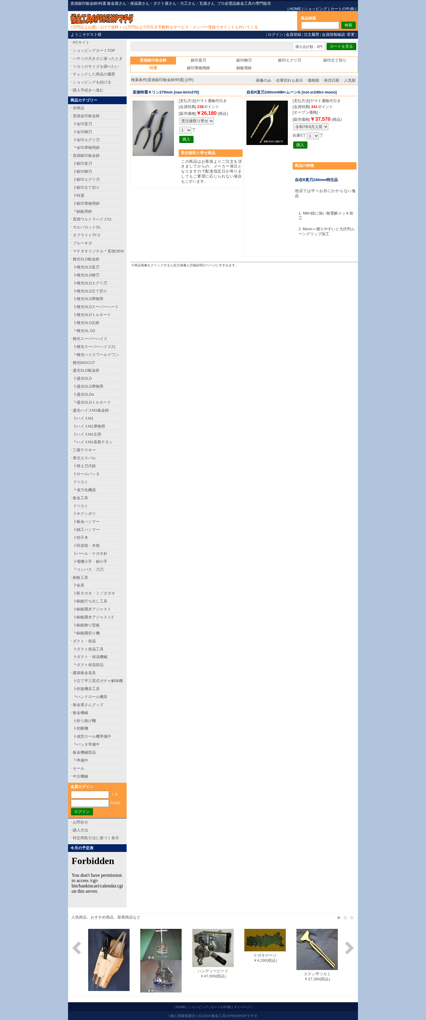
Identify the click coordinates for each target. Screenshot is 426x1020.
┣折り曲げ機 (84, 720)
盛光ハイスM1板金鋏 (91, 410)
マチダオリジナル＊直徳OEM (98, 251)
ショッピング (315, 9)
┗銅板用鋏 (82, 211)
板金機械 (80, 712)
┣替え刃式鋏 (84, 466)
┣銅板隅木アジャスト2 (93, 617)
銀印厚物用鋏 (198, 68)
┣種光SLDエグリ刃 (90, 283)
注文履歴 (311, 34)
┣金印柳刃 (82, 132)
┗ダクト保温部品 (88, 665)
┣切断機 (80, 728)
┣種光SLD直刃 (86, 267)
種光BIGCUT (84, 362)
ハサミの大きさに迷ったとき (98, 58)
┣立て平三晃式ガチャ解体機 (98, 681)
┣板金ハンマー (86, 521)
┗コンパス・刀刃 (88, 569)
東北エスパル (84, 458)
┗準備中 (80, 760)
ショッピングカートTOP (94, 50)
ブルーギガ (82, 243)
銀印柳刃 (244, 60)
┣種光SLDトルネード (92, 314)
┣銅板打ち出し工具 (90, 601)
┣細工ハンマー (86, 529)
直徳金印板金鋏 (86, 116)
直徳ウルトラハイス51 (92, 219)
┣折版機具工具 (86, 689)
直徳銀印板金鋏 (86, 155)
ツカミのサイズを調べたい (96, 66)
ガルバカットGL (87, 227)
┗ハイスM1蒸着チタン (93, 442)
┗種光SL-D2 (84, 330)
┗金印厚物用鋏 (86, 147)
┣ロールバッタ (86, 474)
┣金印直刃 (82, 124)
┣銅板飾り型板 (86, 625)
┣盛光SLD (82, 378)
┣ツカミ (80, 482)
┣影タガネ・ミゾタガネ (94, 593)
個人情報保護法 (182, 1016)
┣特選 (78, 195)
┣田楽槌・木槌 (86, 545)
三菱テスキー (84, 450)
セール (78, 768)
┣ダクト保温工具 (88, 649)
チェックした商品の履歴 (94, 74)
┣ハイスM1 (83, 418)
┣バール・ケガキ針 (90, 553)
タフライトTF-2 (86, 235)
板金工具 (80, 498)
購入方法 (80, 830)
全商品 (78, 108)
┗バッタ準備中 (86, 744)
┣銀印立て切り (86, 187)
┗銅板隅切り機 (86, 633)
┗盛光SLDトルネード (92, 402)
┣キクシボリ (84, 513)
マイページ (242, 1007)
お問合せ (80, 822)
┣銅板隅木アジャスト (92, 609)
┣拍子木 (80, 537)
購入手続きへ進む (88, 90)
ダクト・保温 (84, 641)
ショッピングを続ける (92, 82)
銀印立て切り (334, 60)
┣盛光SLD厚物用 (88, 386)
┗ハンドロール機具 (90, 696)
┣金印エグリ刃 (86, 140)
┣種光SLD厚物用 (88, 299)
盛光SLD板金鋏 (86, 370)
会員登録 (293, 34)
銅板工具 (80, 577)
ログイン (275, 34)
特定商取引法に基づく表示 (96, 838)
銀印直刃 (198, 60)
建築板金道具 (84, 673)
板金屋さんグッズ (88, 704)
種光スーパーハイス (90, 338)
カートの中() (342, 9)
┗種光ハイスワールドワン (96, 354)
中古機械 (80, 776)
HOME (295, 9)
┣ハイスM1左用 (87, 434)
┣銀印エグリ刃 (86, 179)
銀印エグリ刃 (289, 60)
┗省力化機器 (84, 490)
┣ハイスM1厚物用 (89, 426)
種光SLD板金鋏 (86, 259)
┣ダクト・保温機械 (90, 657)
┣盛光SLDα (83, 394)
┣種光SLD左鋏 (86, 322)
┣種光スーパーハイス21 (94, 346)
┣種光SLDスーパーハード (96, 306)
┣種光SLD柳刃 (86, 275)
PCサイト (81, 42)
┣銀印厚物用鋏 (86, 203)
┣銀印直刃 (82, 163)
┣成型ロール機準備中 (92, 736)
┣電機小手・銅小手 (90, 561)
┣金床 (78, 585)
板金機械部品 (84, 752)
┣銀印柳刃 (82, 171)
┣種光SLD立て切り (90, 291)
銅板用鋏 (244, 68)
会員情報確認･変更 (338, 34)
